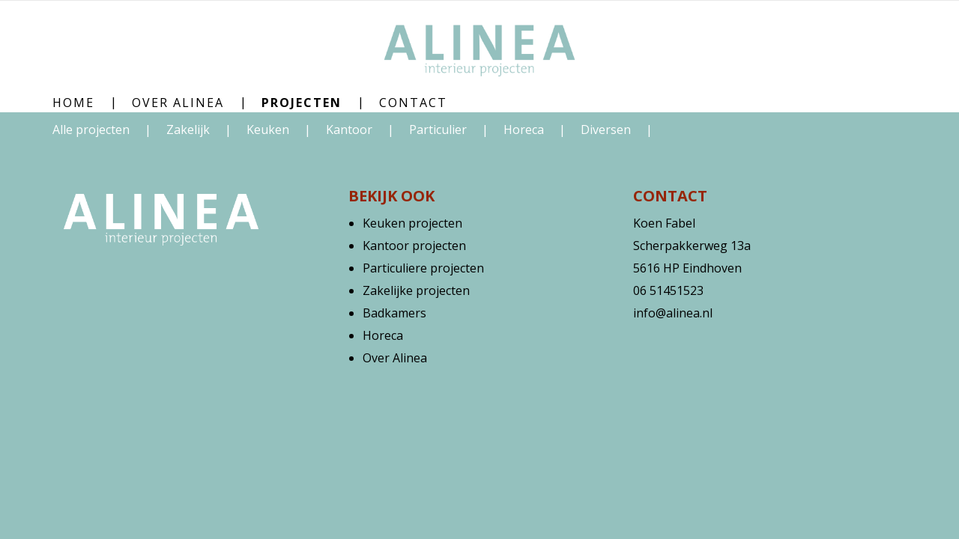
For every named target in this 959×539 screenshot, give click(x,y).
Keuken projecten (412, 223)
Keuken (269, 129)
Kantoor (350, 129)
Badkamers (394, 313)
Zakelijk (189, 129)
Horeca (525, 129)
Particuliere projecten (423, 268)
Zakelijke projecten (416, 290)
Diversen (607, 129)
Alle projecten (91, 129)
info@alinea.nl (673, 313)
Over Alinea (178, 102)
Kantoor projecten (414, 245)
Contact (413, 102)
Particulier (439, 129)
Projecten (301, 102)
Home (73, 102)
